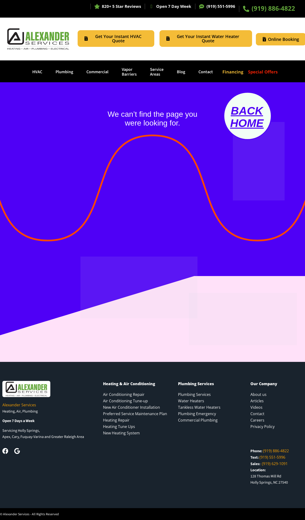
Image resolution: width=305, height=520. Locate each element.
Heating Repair (116, 420)
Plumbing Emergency (197, 413)
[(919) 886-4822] (246, 9)
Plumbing (64, 72)
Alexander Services (19, 405)
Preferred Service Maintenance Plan (135, 413)
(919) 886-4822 (273, 8)
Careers (257, 420)
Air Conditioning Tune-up (125, 400)
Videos (256, 407)
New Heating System (121, 433)
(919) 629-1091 (275, 463)
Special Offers (263, 72)
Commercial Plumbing (198, 420)
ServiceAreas (157, 72)
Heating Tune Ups (119, 426)
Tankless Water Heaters (199, 407)
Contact (205, 72)
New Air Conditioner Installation (131, 407)
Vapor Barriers (129, 72)
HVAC (37, 72)
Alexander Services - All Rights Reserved (31, 514)
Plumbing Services (194, 394)
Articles (257, 400)
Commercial (97, 72)
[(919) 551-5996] (201, 6)
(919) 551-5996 (220, 6)
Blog (181, 72)
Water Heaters (191, 400)
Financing (232, 72)
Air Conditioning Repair (124, 394)
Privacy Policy (262, 426)
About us (258, 394)
